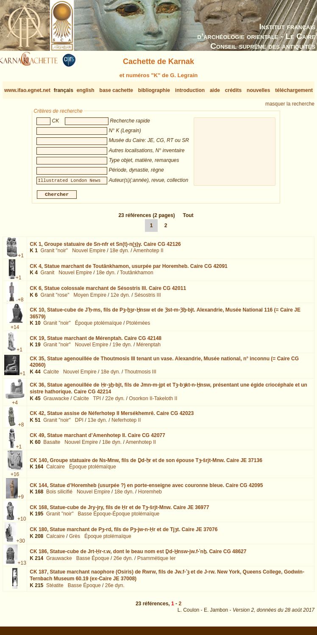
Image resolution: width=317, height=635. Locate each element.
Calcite (51, 375)
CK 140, (146, 464)
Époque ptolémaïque (98, 326)
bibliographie (154, 90)
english (86, 90)
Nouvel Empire (89, 254)
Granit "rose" (55, 298)
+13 (22, 566)
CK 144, (146, 489)
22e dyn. (115, 401)
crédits (233, 90)
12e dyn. (120, 298)
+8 (21, 303)
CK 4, (129, 270)
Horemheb (150, 495)
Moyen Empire (89, 298)
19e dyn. (122, 348)
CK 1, (105, 248)
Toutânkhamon (136, 276)
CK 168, (119, 511)
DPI (79, 423)
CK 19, (95, 341)
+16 (15, 478)
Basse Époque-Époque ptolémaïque (118, 517)
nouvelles (258, 90)
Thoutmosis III (140, 375)
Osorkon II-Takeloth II (153, 401)
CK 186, (138, 555)
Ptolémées (138, 326)
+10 (21, 522)
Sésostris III (147, 298)
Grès (74, 540)
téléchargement (294, 90)
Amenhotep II (148, 254)
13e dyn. (97, 423)
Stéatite (55, 589)
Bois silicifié (59, 495)
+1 (21, 259)
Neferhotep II (126, 423)
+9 (21, 500)
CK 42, (112, 417)
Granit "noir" (54, 254)
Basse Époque (92, 562)
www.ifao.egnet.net (27, 90)
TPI (97, 401)
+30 (21, 544)
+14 (15, 331)
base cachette (116, 90)
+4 (15, 406)
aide (215, 90)
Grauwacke (56, 401)
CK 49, (97, 439)
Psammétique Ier (156, 562)
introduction (190, 90)
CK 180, (123, 533)
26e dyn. (123, 562)
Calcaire (55, 470)
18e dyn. (119, 254)
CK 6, (108, 292)
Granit (48, 276)
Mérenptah (148, 348)
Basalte (51, 445)
